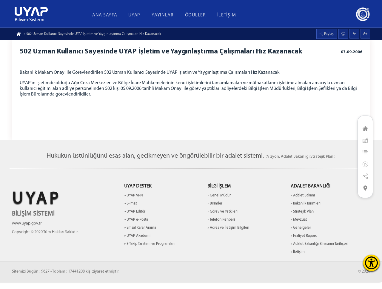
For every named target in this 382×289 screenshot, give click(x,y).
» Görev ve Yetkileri (222, 219)
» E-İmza (130, 211)
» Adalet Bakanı (303, 203)
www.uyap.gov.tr (27, 230)
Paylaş (328, 34)
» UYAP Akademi (137, 243)
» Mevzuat (299, 227)
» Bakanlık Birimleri (306, 211)
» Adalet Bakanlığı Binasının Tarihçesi (319, 251)
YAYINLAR (163, 15)
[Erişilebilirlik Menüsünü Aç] (371, 263)
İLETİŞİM (226, 15)
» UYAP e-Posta (136, 227)
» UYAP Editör (134, 219)
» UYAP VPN (133, 203)
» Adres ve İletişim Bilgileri (228, 235)
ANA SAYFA (104, 15)
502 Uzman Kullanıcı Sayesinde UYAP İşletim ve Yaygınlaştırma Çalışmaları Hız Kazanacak (92, 34)
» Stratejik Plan (302, 219)
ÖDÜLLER (195, 15)
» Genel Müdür (219, 203)
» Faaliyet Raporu (304, 243)
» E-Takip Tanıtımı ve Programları (149, 251)
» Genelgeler (301, 235)
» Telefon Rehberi (221, 227)
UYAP (134, 15)
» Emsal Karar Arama (140, 235)
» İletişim (298, 259)
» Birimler (214, 211)
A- (354, 34)
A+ (365, 34)
